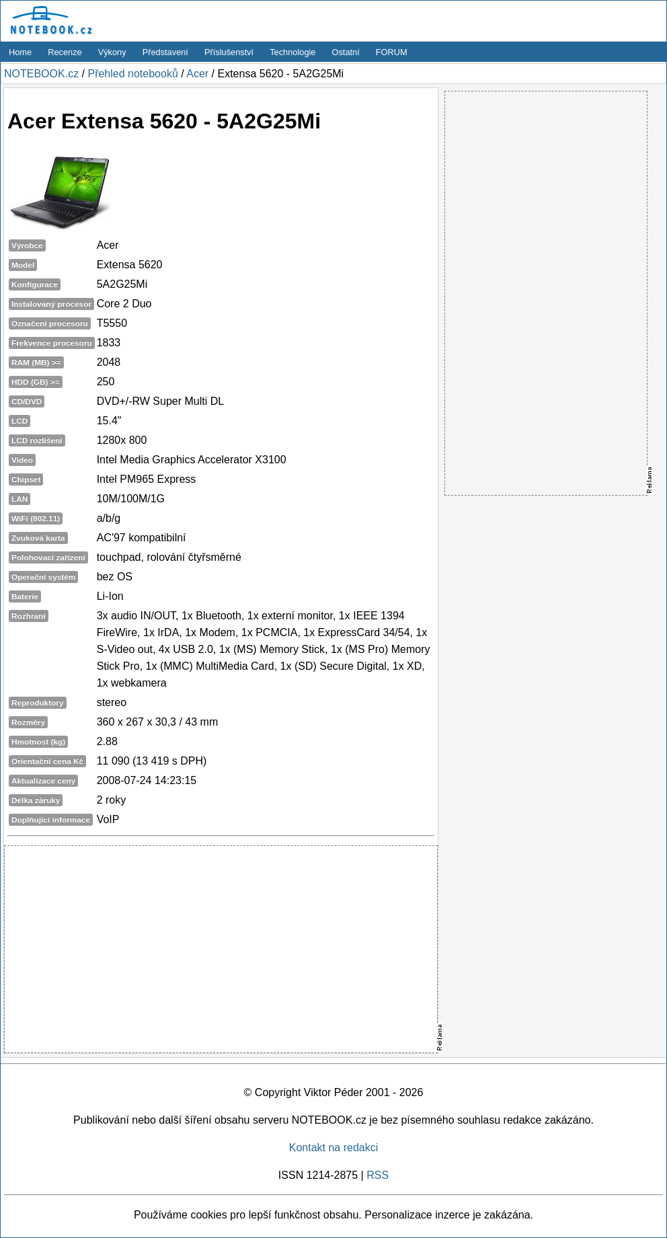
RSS (377, 1175)
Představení (165, 52)
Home (20, 52)
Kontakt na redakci (334, 1147)
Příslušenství (228, 52)
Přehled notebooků (132, 73)
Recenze (65, 52)
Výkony (112, 52)
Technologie (292, 52)
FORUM (391, 52)
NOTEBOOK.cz (41, 73)
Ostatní (346, 52)
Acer (197, 73)
